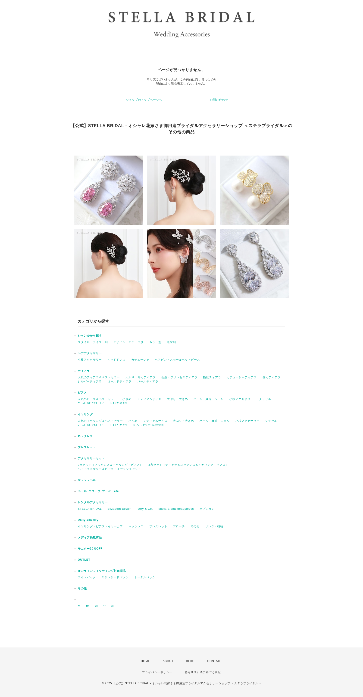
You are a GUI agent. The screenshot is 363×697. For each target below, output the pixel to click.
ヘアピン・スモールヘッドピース (177, 359)
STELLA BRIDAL (90, 508)
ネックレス (85, 436)
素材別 (171, 342)
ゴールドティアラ (119, 381)
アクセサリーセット (91, 458)
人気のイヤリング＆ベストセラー (100, 420)
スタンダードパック (114, 577)
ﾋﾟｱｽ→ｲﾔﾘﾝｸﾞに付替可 (148, 425)
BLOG (190, 661)
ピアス (82, 392)
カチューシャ (140, 359)
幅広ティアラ (212, 377)
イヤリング (85, 414)
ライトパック (87, 577)
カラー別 (155, 342)
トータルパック (144, 577)
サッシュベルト (88, 480)
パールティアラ (147, 381)
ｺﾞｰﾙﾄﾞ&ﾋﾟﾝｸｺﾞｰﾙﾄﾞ (91, 403)
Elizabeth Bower (119, 508)
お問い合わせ (219, 99)
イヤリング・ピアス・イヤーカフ (100, 526)
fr (104, 606)
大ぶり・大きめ (177, 399)
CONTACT (214, 661)
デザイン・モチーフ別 (128, 342)
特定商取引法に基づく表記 (203, 672)
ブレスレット (87, 447)
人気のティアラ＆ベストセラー (99, 377)
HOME (145, 661)
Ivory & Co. (145, 508)
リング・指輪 (214, 526)
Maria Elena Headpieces (176, 508)
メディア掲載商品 (90, 537)
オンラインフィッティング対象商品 (102, 570)
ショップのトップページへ (144, 99)
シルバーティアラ (90, 381)
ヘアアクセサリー (90, 353)
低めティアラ (272, 377)
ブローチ (179, 526)
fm (88, 606)
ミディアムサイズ (149, 399)
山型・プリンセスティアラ (179, 377)
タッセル (265, 399)
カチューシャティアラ (242, 377)
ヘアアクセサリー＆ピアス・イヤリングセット (109, 469)
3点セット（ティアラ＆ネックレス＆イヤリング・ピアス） (188, 464)
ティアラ (84, 370)
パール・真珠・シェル (209, 399)
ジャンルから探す (90, 335)
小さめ (126, 399)
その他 (195, 526)
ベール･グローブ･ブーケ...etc (98, 491)
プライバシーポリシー (157, 672)
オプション (207, 508)
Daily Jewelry (88, 520)
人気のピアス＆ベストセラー (97, 399)
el (96, 606)
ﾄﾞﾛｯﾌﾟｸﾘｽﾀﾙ (119, 403)
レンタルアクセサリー (93, 502)
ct (79, 606)
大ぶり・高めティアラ (140, 377)
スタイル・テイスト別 (93, 342)
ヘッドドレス (116, 359)
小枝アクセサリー (90, 359)
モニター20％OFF (90, 548)
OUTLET (84, 559)
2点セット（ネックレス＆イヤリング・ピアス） (110, 464)
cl (112, 606)
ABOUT (168, 661)
